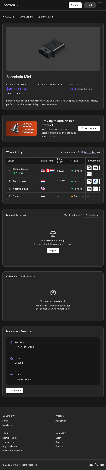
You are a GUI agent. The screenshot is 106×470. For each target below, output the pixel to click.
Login (58, 437)
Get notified (89, 128)
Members (7, 425)
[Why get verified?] (98, 152)
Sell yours (53, 250)
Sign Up (75, 5)
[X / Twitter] (96, 464)
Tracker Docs (9, 442)
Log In (90, 5)
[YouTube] (102, 464)
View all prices (15, 93)
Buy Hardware (9, 446)
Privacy (59, 446)
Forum (5, 420)
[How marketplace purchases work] (24, 215)
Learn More (15, 390)
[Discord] (91, 464)
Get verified (90, 152)
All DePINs (61, 420)
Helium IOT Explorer (12, 450)
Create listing (92, 215)
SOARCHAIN (26, 16)
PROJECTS (8, 16)
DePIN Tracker (9, 437)
